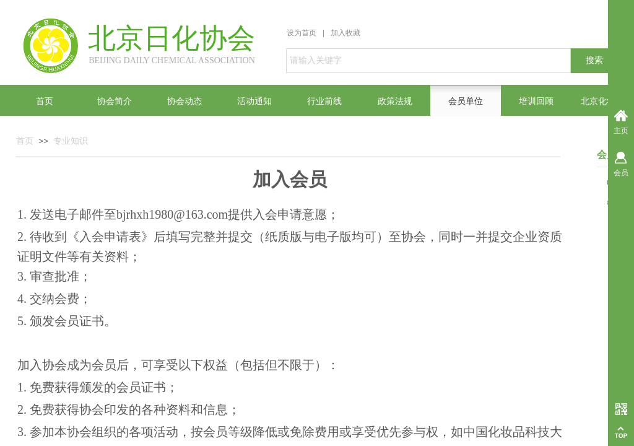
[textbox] (428, 60)
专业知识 (70, 141)
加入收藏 (345, 32)
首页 (24, 141)
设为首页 (301, 32)
